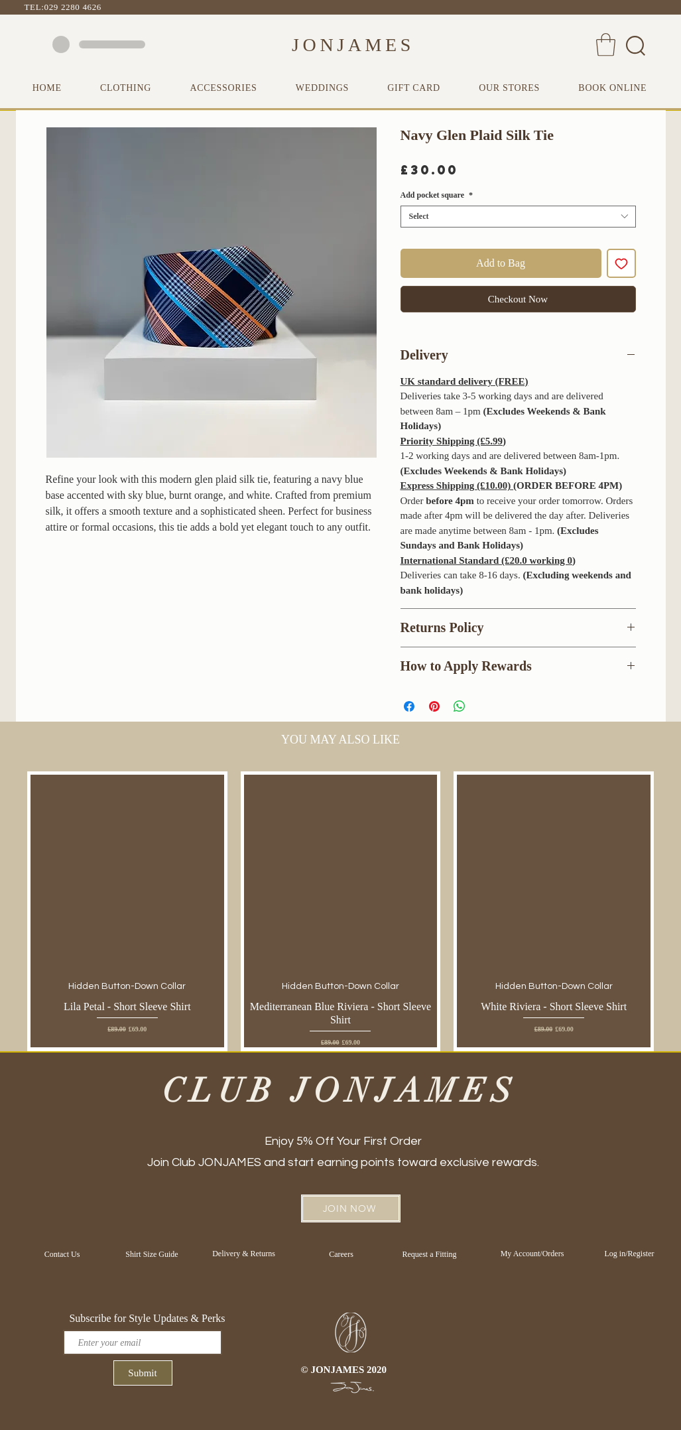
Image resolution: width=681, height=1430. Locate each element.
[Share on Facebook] (409, 706)
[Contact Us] (62, 1254)
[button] (605, 44)
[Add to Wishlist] (621, 263)
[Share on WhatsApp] (459, 706)
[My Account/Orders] (532, 1253)
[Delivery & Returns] (244, 1253)
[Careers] (341, 1254)
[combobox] (518, 217)
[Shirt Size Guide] (152, 1254)
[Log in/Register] (629, 1253)
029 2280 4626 (72, 7)
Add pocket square (437, 195)
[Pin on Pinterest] (434, 706)
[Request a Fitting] (430, 1254)
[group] (340, 911)
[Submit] (142, 1373)
